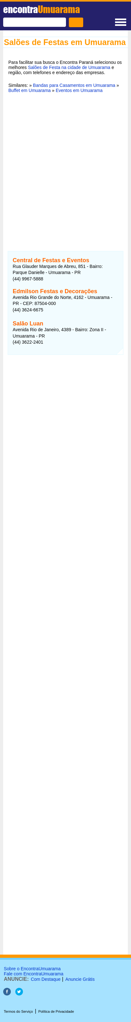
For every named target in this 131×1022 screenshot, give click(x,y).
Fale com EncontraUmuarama (33, 973)
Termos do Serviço (18, 1011)
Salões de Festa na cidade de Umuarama (69, 67)
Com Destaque (46, 979)
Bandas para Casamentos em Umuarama (74, 85)
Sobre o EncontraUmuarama (32, 968)
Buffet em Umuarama (29, 90)
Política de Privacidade (56, 1011)
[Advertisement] (65, 168)
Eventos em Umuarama (79, 90)
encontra (41, 9)
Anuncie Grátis (80, 979)
